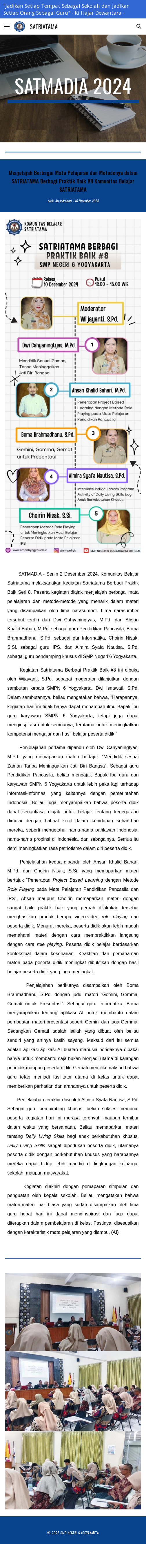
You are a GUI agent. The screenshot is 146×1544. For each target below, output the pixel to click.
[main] (73, 88)
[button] (7, 26)
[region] (73, 9)
